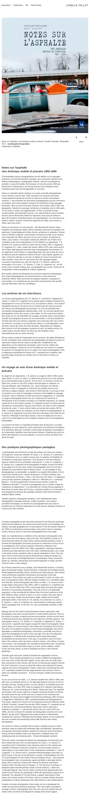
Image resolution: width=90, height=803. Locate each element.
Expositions (5, 5)
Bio (27, 5)
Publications (18, 5)
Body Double (36, 5)
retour (81, 142)
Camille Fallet (77, 5)
